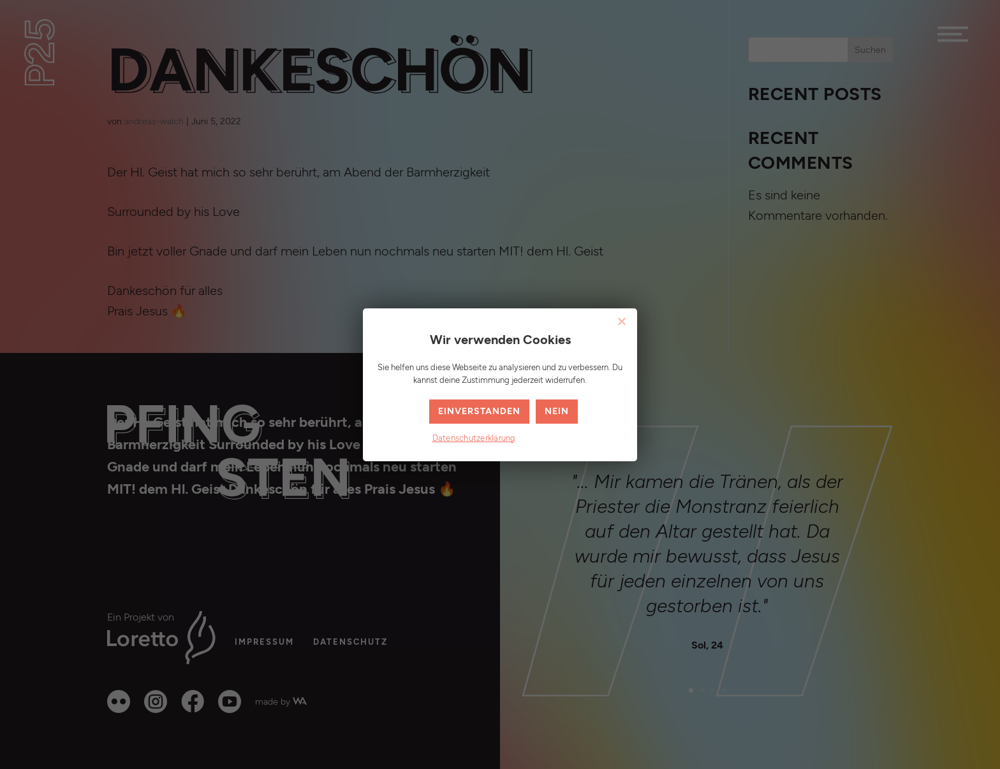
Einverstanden (479, 411)
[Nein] (621, 321)
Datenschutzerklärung (474, 438)
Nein (557, 411)
